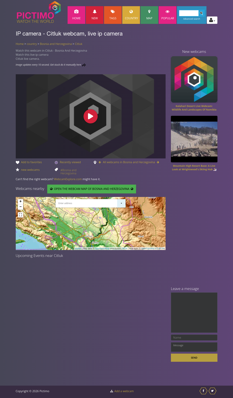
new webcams (30, 170)
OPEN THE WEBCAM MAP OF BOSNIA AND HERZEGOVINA (91, 189)
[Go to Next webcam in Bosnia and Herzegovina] (157, 162)
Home (76, 15)
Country (131, 15)
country (32, 44)
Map (149, 15)
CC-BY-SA (160, 248)
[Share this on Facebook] (203, 391)
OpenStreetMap (102, 248)
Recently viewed (70, 162)
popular (167, 15)
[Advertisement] (194, 230)
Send (194, 357)
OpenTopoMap (148, 248)
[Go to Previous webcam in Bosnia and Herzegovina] (101, 162)
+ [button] (20, 201)
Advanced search (191, 18)
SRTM (124, 248)
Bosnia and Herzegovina (56, 44)
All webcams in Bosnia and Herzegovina (129, 162)
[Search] (192, 13)
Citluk (78, 44)
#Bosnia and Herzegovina (68, 171)
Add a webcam (124, 391)
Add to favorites (31, 162)
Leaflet (78, 248)
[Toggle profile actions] (212, 20)
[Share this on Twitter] (212, 391)
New (94, 15)
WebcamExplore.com (68, 179)
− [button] (20, 207)
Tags (113, 15)
